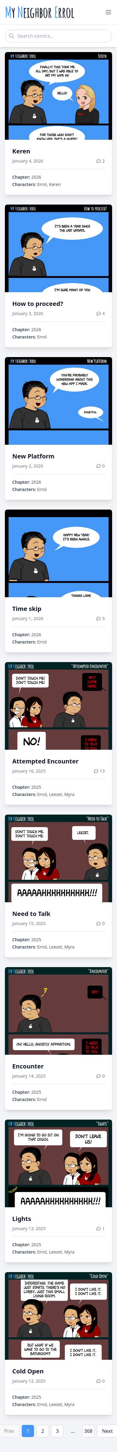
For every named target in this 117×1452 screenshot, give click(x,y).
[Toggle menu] (108, 12)
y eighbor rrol (39, 12)
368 (88, 1431)
